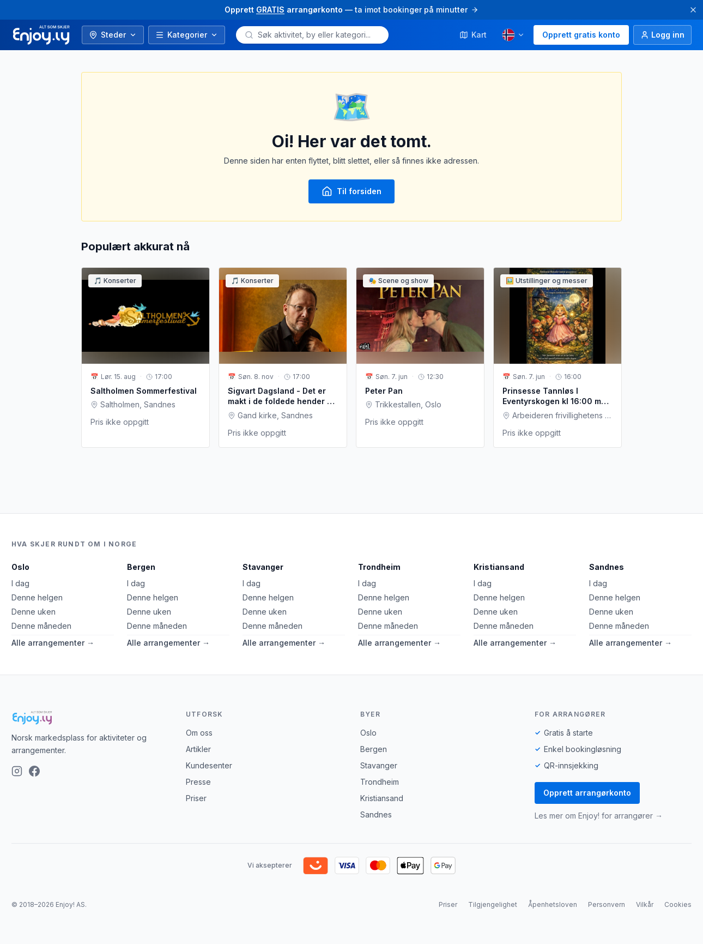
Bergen (141, 567)
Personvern (606, 904)
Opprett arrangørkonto (587, 792)
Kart (473, 34)
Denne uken (33, 611)
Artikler (198, 749)
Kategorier (186, 34)
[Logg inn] (662, 35)
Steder (113, 34)
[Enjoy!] (89, 717)
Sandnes (606, 567)
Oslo (20, 567)
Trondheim (379, 567)
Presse (198, 781)
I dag (20, 583)
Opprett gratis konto (581, 34)
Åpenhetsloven (552, 904)
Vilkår (644, 904)
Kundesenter (209, 765)
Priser (196, 798)
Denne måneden (41, 625)
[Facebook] (34, 771)
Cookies (678, 904)
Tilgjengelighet (492, 904)
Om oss (199, 732)
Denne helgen (37, 597)
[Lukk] (693, 9)
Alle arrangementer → (52, 642)
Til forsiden (351, 191)
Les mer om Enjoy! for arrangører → (599, 815)
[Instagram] (16, 771)
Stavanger (263, 567)
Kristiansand (499, 567)
